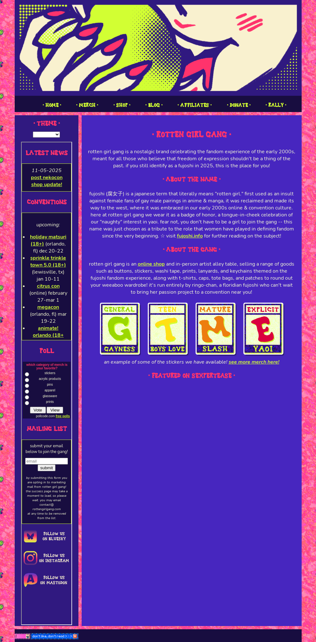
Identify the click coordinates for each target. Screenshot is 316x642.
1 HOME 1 (52, 105)
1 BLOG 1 (153, 105)
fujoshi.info (190, 235)
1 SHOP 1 (122, 105)
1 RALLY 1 (276, 105)
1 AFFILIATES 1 (194, 105)
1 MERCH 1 (87, 105)
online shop (151, 264)
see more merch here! (254, 362)
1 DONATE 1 (238, 105)
